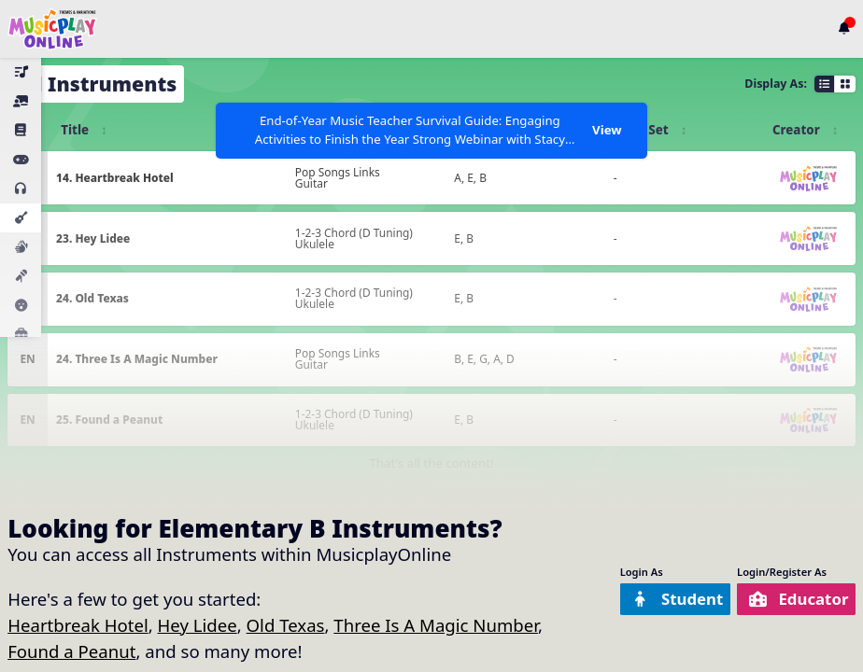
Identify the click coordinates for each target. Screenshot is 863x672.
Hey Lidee (197, 625)
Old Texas (286, 625)
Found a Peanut (71, 651)
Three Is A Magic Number (435, 625)
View (606, 129)
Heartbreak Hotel (78, 625)
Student (660, 598)
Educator (792, 598)
